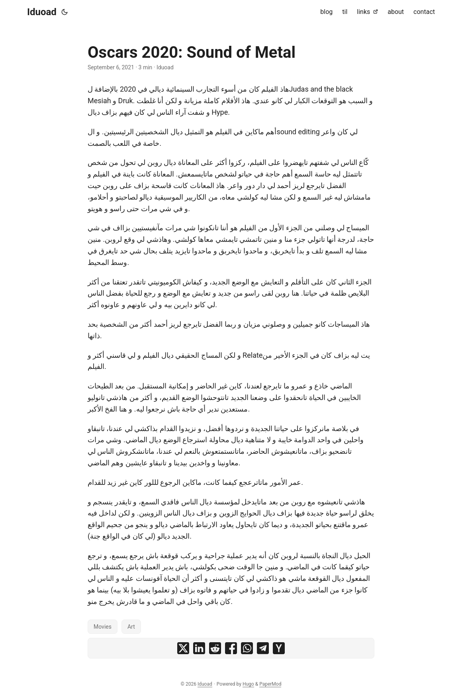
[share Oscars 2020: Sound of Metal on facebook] (231, 648)
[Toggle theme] (64, 12)
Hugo (248, 684)
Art (131, 626)
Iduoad (42, 12)
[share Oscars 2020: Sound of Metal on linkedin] (199, 648)
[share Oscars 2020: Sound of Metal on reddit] (215, 648)
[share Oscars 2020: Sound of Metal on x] (183, 648)
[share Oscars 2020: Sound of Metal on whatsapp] (247, 648)
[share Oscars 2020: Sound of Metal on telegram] (263, 648)
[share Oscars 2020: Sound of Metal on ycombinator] (279, 648)
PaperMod (270, 684)
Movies (103, 626)
